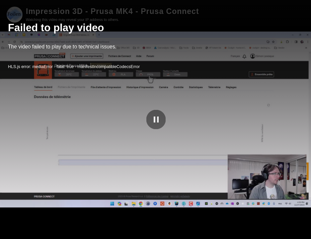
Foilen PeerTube (276, 232)
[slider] (155, 225)
